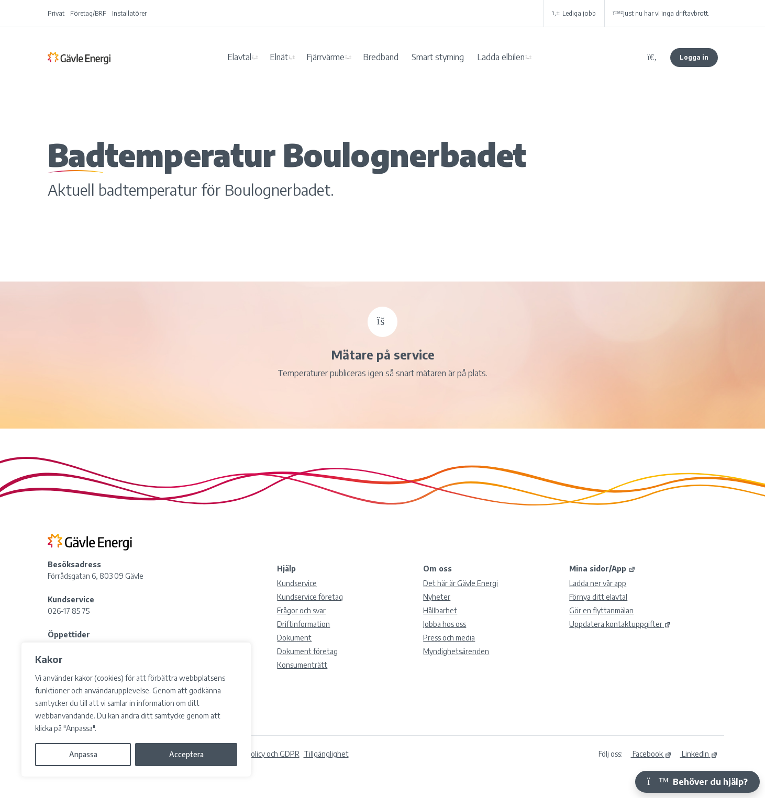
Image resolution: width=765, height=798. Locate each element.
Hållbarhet (440, 610)
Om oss (437, 568)
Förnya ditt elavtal (598, 596)
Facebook (651, 753)
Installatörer (129, 13)
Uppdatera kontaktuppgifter (620, 624)
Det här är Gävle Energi (460, 583)
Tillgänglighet (326, 753)
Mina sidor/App (602, 568)
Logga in (694, 57)
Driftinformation (303, 624)
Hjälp (286, 568)
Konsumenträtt (302, 664)
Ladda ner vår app (597, 583)
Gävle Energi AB (79, 57)
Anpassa (83, 754)
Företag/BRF (88, 13)
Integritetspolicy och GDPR (256, 753)
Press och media (449, 637)
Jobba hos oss (444, 624)
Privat (56, 13)
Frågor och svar (301, 610)
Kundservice (297, 583)
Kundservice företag (310, 596)
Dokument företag (307, 651)
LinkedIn (699, 753)
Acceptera (186, 754)
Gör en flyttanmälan (601, 610)
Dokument (294, 637)
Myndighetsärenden (456, 651)
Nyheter (436, 596)
